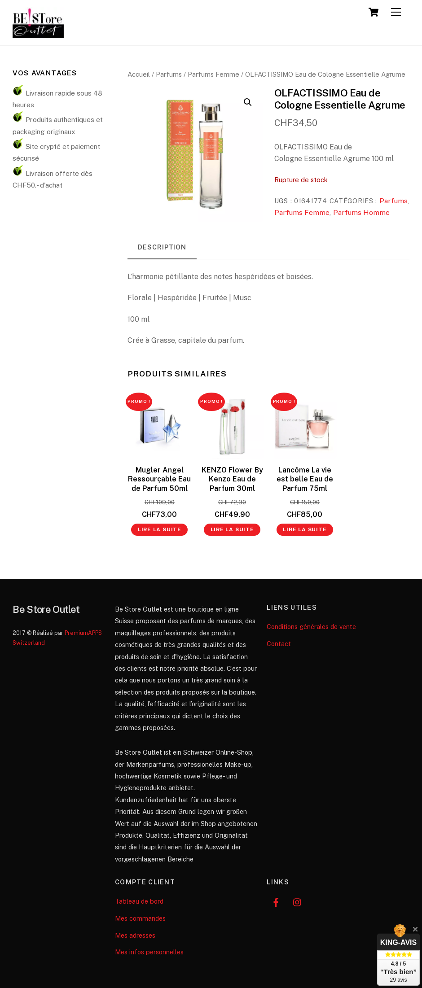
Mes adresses (135, 935)
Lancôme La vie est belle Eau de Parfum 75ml (305, 479)
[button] (248, 102)
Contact (279, 643)
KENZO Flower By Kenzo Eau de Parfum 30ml (232, 479)
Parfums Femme (213, 74)
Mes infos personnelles (149, 952)
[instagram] (298, 901)
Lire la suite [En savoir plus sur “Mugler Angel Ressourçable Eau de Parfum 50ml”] (159, 529)
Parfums (169, 74)
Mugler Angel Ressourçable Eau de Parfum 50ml (159, 479)
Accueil (138, 74)
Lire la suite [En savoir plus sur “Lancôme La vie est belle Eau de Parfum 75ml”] (304, 529)
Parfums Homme (361, 212)
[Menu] (396, 12)
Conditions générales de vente (311, 626)
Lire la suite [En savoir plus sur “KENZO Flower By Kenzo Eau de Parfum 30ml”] (232, 529)
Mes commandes (140, 918)
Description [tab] (162, 247)
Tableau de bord (139, 901)
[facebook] (276, 901)
